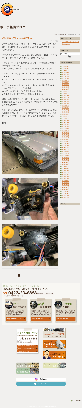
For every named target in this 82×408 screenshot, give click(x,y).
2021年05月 (65, 99)
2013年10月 (65, 181)
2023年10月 (65, 72)
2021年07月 (65, 97)
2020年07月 (65, 108)
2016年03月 (65, 160)
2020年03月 (65, 112)
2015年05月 (65, 162)
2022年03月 (65, 89)
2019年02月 (65, 126)
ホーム (7, 21)
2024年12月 (65, 70)
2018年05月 (65, 141)
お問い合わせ (73, 21)
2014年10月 (65, 168)
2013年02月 (65, 197)
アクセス (59, 21)
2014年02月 (65, 178)
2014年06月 (65, 174)
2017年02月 (65, 158)
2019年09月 (65, 120)
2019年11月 (65, 118)
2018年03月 (65, 145)
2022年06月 (65, 85)
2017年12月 (65, 151)
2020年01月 (65, 116)
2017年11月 (65, 154)
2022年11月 (65, 81)
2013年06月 (65, 189)
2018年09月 (65, 133)
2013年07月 (65, 187)
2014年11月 (65, 166)
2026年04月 (65, 68)
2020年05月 (65, 110)
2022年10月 (65, 83)
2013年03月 (65, 195)
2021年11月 (65, 93)
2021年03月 (65, 103)
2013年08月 (65, 185)
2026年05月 (65, 66)
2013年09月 (65, 183)
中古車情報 (33, 21)
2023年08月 (65, 74)
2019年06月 (65, 122)
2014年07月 (65, 172)
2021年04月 (65, 101)
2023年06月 (65, 76)
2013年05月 (65, 191)
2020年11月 (65, 106)
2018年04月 (65, 143)
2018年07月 (65, 137)
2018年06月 (65, 139)
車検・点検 (20, 21)
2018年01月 (65, 149)
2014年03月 (65, 176)
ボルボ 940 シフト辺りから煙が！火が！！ (19, 38)
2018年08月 (65, 135)
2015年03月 (65, 164)
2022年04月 (65, 87)
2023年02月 (65, 78)
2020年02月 (65, 114)
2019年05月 (65, 124)
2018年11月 (65, 131)
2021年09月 (65, 95)
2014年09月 (65, 170)
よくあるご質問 (46, 21)
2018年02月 (65, 147)
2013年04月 (65, 193)
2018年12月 (65, 129)
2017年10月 (65, 156)
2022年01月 (65, 91)
